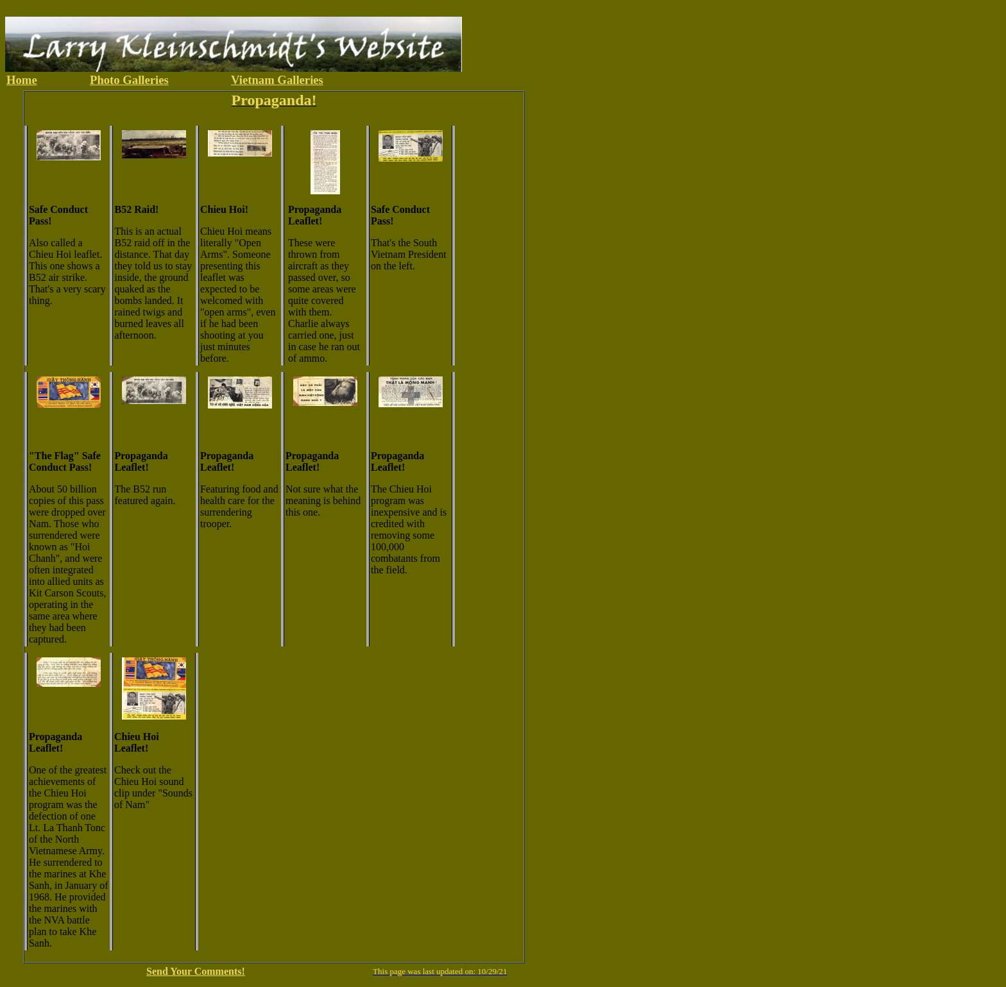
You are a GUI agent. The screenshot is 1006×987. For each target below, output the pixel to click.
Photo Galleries (129, 80)
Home (21, 80)
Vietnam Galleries (277, 80)
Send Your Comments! (195, 971)
